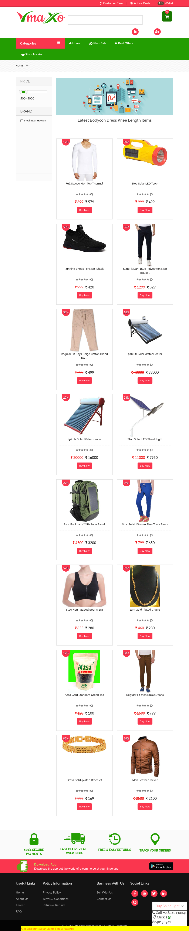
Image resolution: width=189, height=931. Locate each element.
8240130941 (161, 922)
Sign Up (162, 31)
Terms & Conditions (55, 899)
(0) (91, 194)
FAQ (19, 911)
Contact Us (104, 899)
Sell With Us (104, 892)
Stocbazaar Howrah (33, 120)
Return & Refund (54, 905)
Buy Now (84, 210)
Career (20, 905)
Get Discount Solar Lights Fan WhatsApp (47, 928)
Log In (139, 31)
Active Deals (140, 3)
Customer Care (111, 3)
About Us (22, 899)
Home (20, 892)
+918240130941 (174, 913)
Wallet (165, 3)
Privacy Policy (52, 892)
